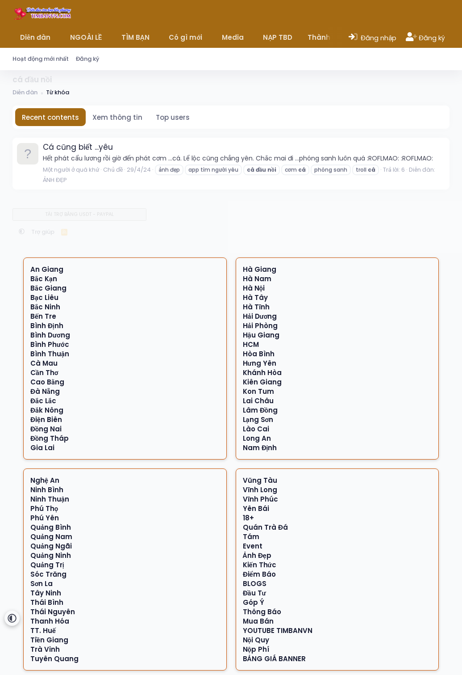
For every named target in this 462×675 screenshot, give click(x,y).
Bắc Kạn (43, 278)
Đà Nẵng (45, 391)
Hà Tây (255, 297)
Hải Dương (260, 316)
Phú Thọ (44, 508)
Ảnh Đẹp (257, 555)
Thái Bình (46, 602)
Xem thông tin (117, 117)
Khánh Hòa (262, 372)
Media (233, 37)
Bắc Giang (48, 288)
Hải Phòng (260, 325)
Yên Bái (256, 508)
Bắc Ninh (45, 307)
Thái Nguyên (52, 611)
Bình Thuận (49, 354)
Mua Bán (258, 621)
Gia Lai (42, 447)
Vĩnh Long (260, 489)
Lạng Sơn (258, 419)
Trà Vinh (45, 649)
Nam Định (260, 447)
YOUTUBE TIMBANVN (277, 630)
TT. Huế (43, 630)
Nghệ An (44, 480)
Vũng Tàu (260, 480)
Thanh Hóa (49, 621)
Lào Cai (256, 429)
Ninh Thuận (49, 499)
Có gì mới (185, 37)
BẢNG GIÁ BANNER (274, 658)
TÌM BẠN (135, 37)
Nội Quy (256, 640)
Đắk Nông (46, 410)
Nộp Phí (256, 649)
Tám (251, 536)
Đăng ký (87, 59)
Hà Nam (257, 278)
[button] (56, 37)
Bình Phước (49, 344)
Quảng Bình (50, 527)
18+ (248, 518)
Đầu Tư (254, 593)
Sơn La (41, 583)
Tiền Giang (49, 640)
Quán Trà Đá (265, 527)
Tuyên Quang (54, 658)
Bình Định (46, 325)
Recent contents (50, 117)
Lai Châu (258, 400)
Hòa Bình (259, 354)
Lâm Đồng (260, 410)
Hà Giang (259, 269)
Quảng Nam (51, 536)
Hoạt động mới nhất (40, 59)
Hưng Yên (259, 363)
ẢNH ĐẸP (55, 180)
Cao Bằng (47, 382)
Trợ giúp (43, 232)
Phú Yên (44, 518)
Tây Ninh (45, 593)
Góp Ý (253, 602)
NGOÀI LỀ (86, 37)
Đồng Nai (46, 429)
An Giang (46, 269)
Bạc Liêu (44, 297)
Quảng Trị (47, 565)
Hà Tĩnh (256, 307)
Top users (173, 117)
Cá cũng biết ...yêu (78, 147)
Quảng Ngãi (51, 546)
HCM (251, 344)
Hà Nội (254, 288)
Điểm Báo (259, 574)
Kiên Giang (262, 382)
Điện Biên (46, 419)
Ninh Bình (46, 489)
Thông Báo (262, 611)
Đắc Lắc (43, 400)
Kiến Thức (259, 565)
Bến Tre (43, 316)
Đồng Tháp (49, 438)
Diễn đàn (35, 37)
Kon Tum (258, 391)
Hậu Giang (261, 335)
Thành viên (327, 37)
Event (252, 546)
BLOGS (254, 583)
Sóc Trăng (48, 574)
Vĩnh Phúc (260, 499)
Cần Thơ (44, 372)
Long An (257, 438)
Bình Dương (50, 335)
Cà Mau (44, 363)
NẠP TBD (277, 37)
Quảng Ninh (50, 555)
